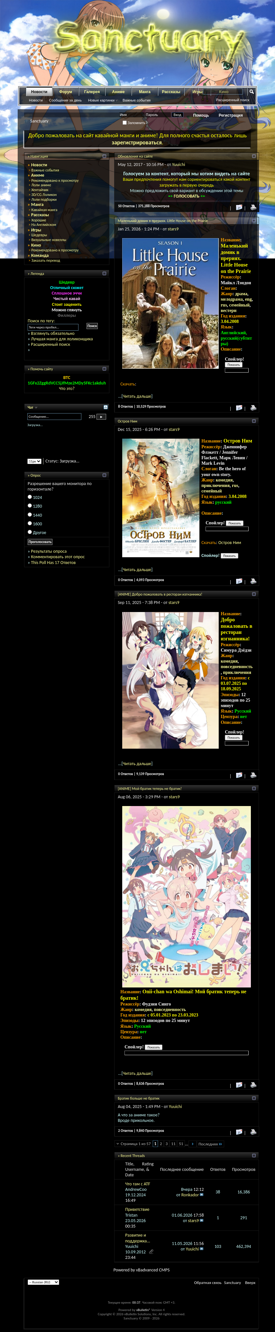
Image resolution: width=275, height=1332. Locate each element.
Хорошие (38, 220)
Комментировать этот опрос (58, 556)
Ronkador (190, 1195)
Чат (31, 407)
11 (173, 1143)
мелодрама (232, 299)
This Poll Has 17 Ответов (53, 562)
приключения (215, 485)
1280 (37, 506)
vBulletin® (143, 1310)
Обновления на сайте (135, 156)
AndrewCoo (136, 1189)
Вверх (250, 1282)
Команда (40, 255)
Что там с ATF (137, 1184)
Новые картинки (101, 100)
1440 (37, 515)
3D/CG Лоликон (44, 194)
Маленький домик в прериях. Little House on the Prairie (163, 221)
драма (241, 293)
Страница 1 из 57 (136, 1143)
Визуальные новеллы (48, 240)
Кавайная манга (44, 210)
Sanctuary (232, 1282)
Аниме (118, 92)
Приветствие (137, 1209)
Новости (39, 92)
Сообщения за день (65, 100)
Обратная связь (207, 1282)
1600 (37, 524)
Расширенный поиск (232, 100)
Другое (39, 532)
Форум (65, 92)
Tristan (131, 1215)
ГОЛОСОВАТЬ (187, 196)
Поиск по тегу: (41, 321)
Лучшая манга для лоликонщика (62, 339)
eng (248, 299)
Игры (36, 230)
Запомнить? (135, 123)
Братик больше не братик (139, 1098)
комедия (224, 480)
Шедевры (39, 235)
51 (181, 1143)
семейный (239, 305)
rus (224, 305)
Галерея (92, 92)
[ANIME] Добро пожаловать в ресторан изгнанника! (160, 594)
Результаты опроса (49, 551)
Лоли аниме (41, 185)
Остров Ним (127, 421)
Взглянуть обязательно (52, 333)
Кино (36, 245)
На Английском (43, 224)
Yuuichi (178, 164)
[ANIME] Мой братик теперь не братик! (150, 788)
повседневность (236, 666)
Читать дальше (137, 396)
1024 (37, 497)
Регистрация (231, 115)
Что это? (67, 388)
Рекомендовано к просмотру (54, 180)
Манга (145, 92)
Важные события (137, 100)
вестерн (228, 310)
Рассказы (171, 92)
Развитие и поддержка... (137, 1237)
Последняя (210, 1144)
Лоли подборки (44, 199)
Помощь (201, 115)
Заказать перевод (45, 260)
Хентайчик (39, 190)
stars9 (173, 229)
